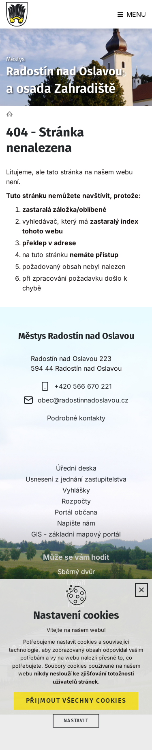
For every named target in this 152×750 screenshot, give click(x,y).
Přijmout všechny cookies (76, 700)
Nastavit (76, 721)
